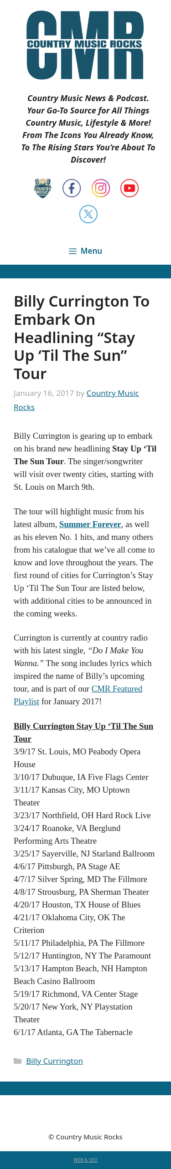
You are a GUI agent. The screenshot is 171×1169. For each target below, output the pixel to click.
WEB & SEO (85, 1160)
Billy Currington (54, 1061)
